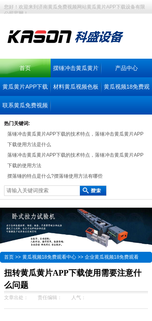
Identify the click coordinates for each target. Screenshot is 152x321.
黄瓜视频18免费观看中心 (49, 257)
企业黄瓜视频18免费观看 (112, 257)
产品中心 (126, 68)
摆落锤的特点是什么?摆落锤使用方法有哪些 (55, 176)
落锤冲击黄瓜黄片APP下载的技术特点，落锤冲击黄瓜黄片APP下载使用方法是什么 (75, 139)
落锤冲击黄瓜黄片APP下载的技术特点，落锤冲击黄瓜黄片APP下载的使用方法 (75, 160)
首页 (25, 68)
